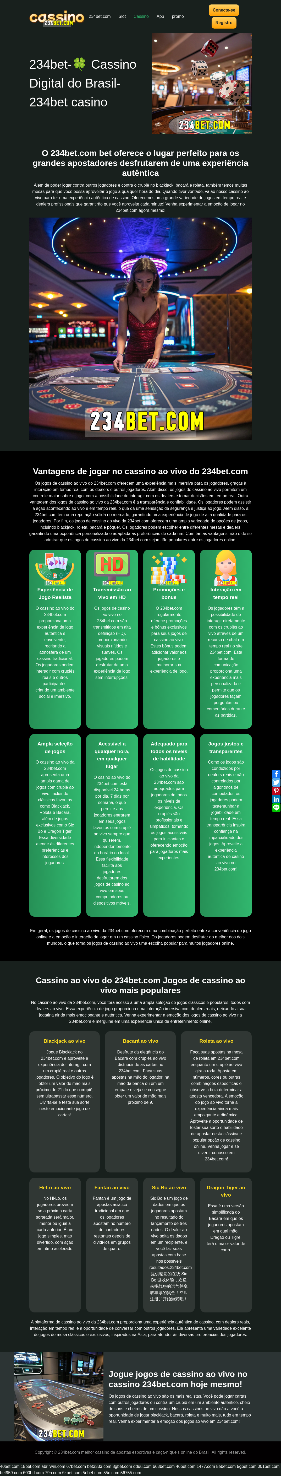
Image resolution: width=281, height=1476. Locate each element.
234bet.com (100, 16)
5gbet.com (247, 1466)
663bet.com (164, 1466)
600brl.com (33, 1472)
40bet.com (10, 1466)
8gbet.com (122, 1466)
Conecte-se (224, 10)
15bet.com (30, 1466)
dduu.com (142, 1466)
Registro (224, 22)
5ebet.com (226, 1466)
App (160, 16)
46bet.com (186, 1466)
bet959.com (11, 1472)
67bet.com (76, 1466)
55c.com (111, 1472)
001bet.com (269, 1466)
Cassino (141, 16)
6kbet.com (72, 1472)
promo (178, 16)
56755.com (130, 1472)
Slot (122, 16)
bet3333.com (99, 1466)
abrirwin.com (53, 1466)
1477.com (206, 1466)
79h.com (53, 1472)
